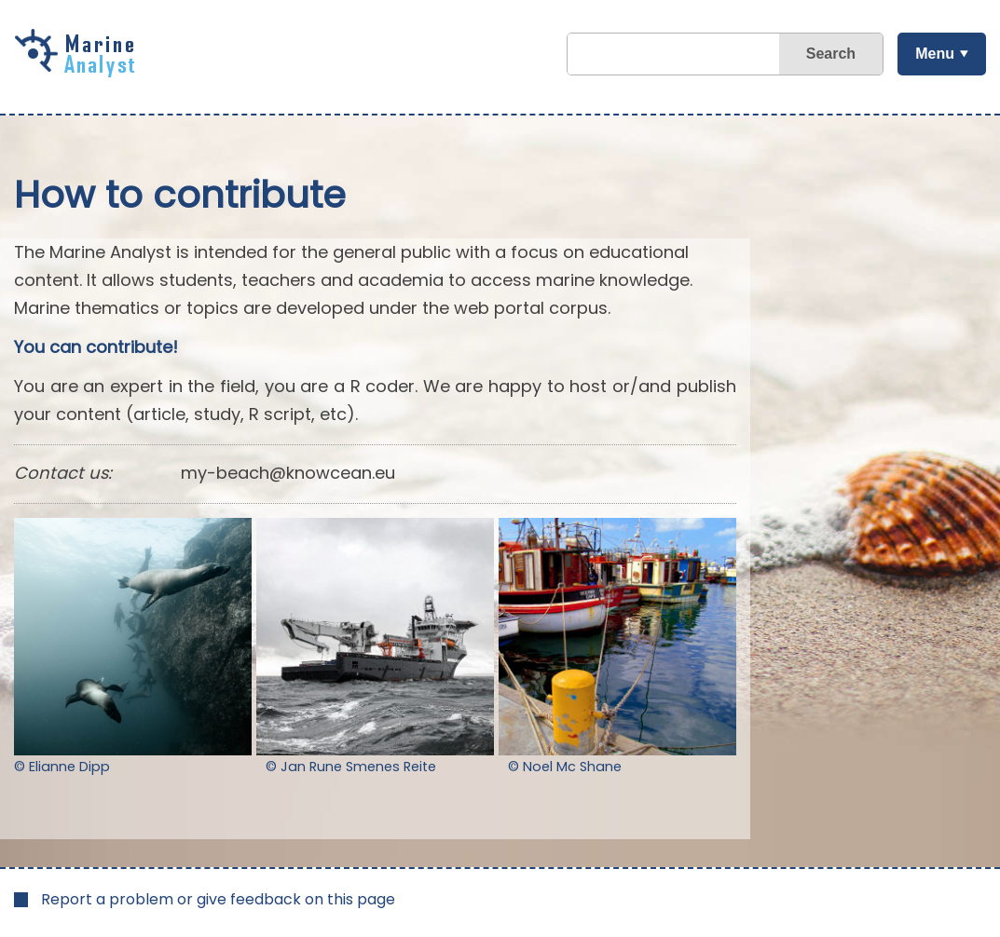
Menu (934, 53)
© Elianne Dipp (62, 766)
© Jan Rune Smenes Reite (351, 766)
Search (831, 53)
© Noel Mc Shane (565, 766)
